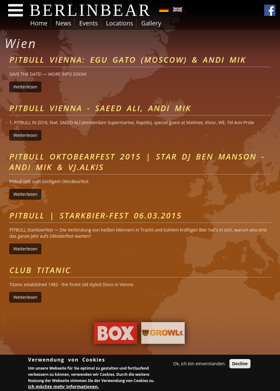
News (63, 23)
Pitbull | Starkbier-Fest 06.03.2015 (95, 215)
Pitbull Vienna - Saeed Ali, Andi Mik (100, 108)
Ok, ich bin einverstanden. (199, 364)
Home (38, 23)
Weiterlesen (27, 87)
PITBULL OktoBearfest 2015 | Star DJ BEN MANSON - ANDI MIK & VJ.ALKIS (137, 162)
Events (88, 23)
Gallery (151, 23)
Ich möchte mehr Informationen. (63, 387)
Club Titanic (40, 270)
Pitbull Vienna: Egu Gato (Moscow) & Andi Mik (127, 59)
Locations (119, 23)
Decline (240, 364)
